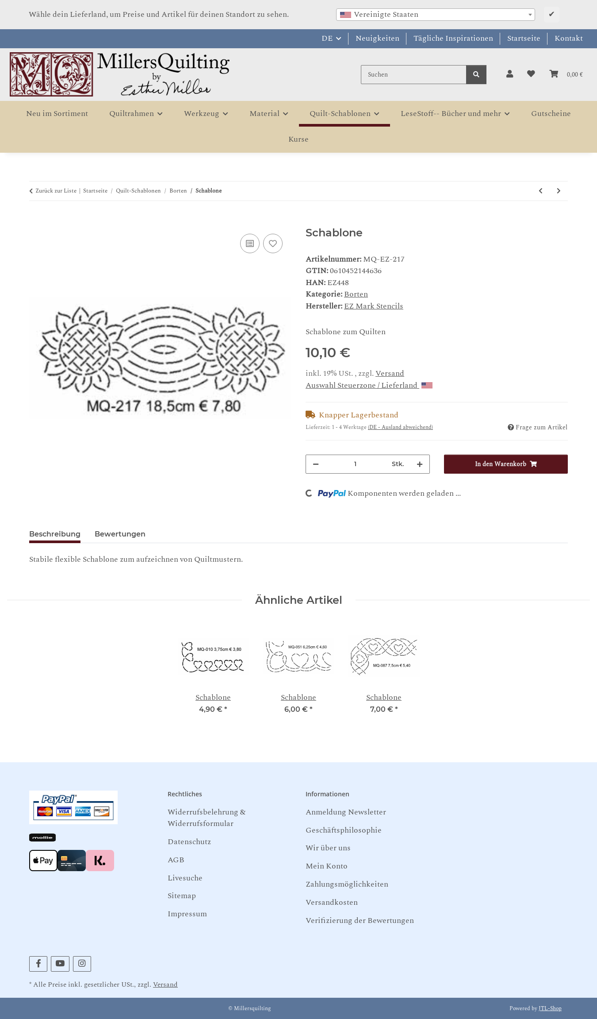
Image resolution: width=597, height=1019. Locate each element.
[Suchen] (414, 74)
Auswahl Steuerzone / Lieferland (369, 385)
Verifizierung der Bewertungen (360, 920)
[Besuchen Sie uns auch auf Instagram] (82, 964)
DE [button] (327, 38)
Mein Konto (327, 866)
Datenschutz (189, 842)
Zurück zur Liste (56, 191)
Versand (389, 373)
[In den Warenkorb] (36, 221)
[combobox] (435, 14)
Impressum (187, 914)
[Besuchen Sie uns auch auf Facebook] (38, 964)
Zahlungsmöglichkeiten (347, 884)
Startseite (523, 38)
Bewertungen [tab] (120, 534)
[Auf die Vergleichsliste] (250, 243)
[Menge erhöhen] (419, 464)
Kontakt (569, 38)
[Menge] (355, 464)
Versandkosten (332, 902)
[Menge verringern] (315, 464)
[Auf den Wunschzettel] (273, 243)
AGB (176, 860)
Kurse (298, 139)
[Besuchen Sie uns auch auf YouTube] (60, 964)
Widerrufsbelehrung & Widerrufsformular (206, 818)
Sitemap (182, 896)
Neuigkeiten (377, 38)
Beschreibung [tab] (54, 534)
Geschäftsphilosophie (344, 830)
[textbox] (436, 14)
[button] (509, 74)
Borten (356, 294)
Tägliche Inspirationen (453, 38)
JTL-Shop (550, 1008)
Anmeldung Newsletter (346, 812)
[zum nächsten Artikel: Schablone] (559, 191)
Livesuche (185, 878)
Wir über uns (328, 848)
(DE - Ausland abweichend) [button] (400, 427)
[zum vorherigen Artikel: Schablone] (541, 191)
